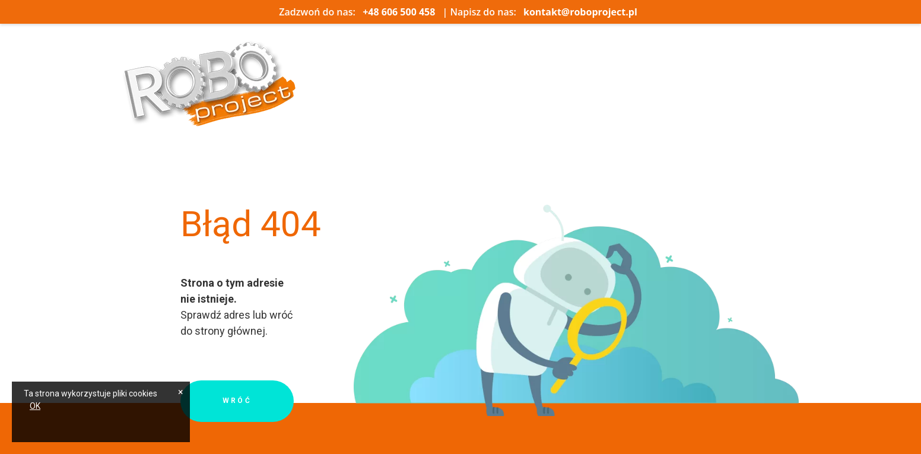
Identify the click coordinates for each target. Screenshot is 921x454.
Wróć (237, 401)
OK (35, 406)
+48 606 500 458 (399, 11)
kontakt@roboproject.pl (580, 11)
